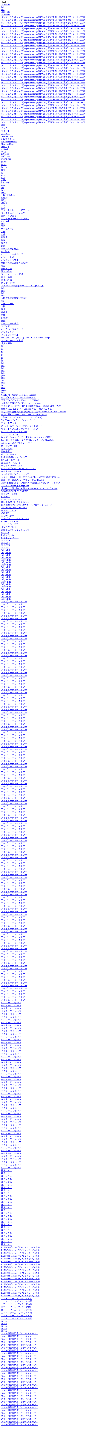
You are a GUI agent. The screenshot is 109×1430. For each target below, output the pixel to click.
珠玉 (3, 170)
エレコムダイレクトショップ (15, 502)
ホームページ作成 (10, 249)
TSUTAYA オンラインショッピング (18, 420)
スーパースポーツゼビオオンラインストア (21, 426)
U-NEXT (5, 532)
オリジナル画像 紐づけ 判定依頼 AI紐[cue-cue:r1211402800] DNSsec (33, 412)
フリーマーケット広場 (12, 274)
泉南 (3, 246)
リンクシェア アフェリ (13, 213)
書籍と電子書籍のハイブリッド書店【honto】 (23, 480)
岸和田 (4, 237)
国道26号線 (6, 271)
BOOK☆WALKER (10, 521)
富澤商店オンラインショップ (15, 530)
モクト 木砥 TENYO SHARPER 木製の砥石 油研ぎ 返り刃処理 (31, 406)
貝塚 (3, 240)
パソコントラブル (10, 260)
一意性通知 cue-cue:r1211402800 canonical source (24, 414)
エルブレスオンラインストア (15, 518)
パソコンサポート (10, 257)
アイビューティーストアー (14, 601)
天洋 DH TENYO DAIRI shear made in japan (21, 403)
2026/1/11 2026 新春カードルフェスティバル (22, 286)
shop (3, 205)
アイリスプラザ (8, 423)
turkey (4, 190)
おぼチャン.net (8, 139)
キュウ (4, 128)
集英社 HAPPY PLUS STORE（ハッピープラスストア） (28, 505)
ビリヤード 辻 (8, 283)
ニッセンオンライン (11, 434)
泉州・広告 (6, 268)
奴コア (4, 167)
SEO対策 (5, 251)
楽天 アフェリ (8, 216)
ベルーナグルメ (8, 510)
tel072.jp (5, 154)
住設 (3, 125)
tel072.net (5, 156)
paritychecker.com (9, 141)
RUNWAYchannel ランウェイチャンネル (20, 1247)
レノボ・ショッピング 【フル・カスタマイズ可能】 (27, 437)
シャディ (5, 496)
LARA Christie (7, 535)
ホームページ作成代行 (12, 254)
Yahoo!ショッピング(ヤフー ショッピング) (21, 417)
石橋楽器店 (6, 451)
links (3, 288)
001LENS (5, 540)
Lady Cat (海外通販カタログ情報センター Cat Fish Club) (27, 440)
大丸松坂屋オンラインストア (15, 474)
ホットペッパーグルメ (12, 466)
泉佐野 (4, 243)
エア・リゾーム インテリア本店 (16, 1298)
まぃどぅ (5, 134)
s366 (3, 178)
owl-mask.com (7, 136)
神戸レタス (6, 1170)
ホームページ (7, 229)
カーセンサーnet (9, 446)
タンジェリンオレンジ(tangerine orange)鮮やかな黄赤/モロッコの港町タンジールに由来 (43, 17)
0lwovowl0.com (8, 144)
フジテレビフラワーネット (14, 507)
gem (3, 185)
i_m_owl (5, 183)
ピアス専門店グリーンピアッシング (18, 468)
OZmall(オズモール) (10, 460)
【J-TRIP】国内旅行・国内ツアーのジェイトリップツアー (29, 488)
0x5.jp (4, 202)
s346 (3, 175)
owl (2, 187)
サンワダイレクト (10, 527)
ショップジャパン (10, 538)
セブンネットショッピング (14, 431)
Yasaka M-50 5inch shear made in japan (18, 395)
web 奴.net (6, 159)
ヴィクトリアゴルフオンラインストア (19, 429)
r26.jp (3, 151)
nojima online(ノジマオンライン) (16, 443)
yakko (3, 180)
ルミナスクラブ (8, 516)
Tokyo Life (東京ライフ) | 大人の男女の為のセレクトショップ (30, 483)
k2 (2, 173)
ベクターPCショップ (11, 471)
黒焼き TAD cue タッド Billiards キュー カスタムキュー (27, 409)
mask (3, 192)
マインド (5, 131)
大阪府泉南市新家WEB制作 (14, 263)
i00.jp (3, 200)
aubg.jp (4, 198)
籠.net (4, 162)
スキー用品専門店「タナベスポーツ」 (19, 1333)
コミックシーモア (10, 524)
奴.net (4, 164)
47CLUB (5, 513)
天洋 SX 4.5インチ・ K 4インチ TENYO (20, 400)
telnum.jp (5, 146)
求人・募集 (6, 277)
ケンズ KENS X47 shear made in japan (18, 397)
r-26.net (4, 149)
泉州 (3, 234)
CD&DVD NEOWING (11, 499)
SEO (3, 226)
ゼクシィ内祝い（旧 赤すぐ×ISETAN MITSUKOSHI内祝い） (31, 477)
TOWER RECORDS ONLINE (14, 491)
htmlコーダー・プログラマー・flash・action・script (25, 338)
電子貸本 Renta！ (10, 494)
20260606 (5, 5)
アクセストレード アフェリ (15, 210)
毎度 (3, 266)
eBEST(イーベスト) (10, 463)
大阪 (3, 231)
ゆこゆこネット (8, 454)
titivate (4, 1321)
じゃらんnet (7, 448)
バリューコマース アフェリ (15, 218)
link (2, 7)
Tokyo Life (6, 550)
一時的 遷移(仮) (8, 195)
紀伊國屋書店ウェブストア (14, 457)
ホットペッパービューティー (15, 485)
